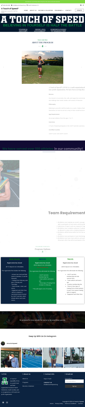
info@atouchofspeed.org (18, 5)
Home (26, 10)
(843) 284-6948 (5, 5)
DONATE (79, 10)
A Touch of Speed (78, 401)
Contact (68, 10)
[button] (1, 67)
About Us (33, 10)
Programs (58, 10)
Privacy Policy (59, 403)
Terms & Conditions (70, 403)
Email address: (74, 380)
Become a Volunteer (45, 10)
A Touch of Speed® (10, 8)
